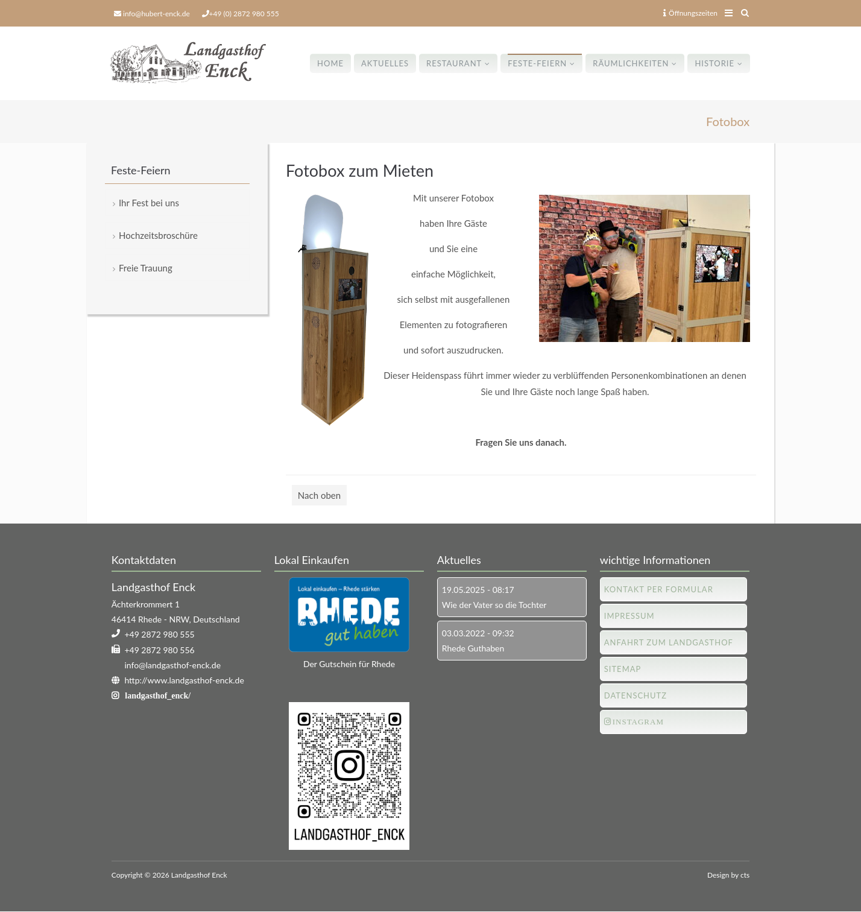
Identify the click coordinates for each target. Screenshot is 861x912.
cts (744, 874)
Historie (714, 63)
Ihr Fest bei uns (149, 202)
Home (330, 63)
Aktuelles (385, 63)
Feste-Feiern (537, 63)
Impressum (629, 616)
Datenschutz (635, 695)
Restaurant (454, 63)
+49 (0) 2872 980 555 (244, 13)
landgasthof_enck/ (158, 695)
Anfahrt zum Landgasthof (668, 642)
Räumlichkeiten (631, 63)
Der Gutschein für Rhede (349, 664)
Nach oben (319, 495)
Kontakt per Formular (658, 589)
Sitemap (623, 669)
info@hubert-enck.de (156, 13)
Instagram (638, 722)
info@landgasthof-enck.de (172, 665)
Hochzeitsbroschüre (158, 235)
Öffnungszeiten (690, 12)
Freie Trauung (145, 267)
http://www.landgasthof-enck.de (184, 680)
